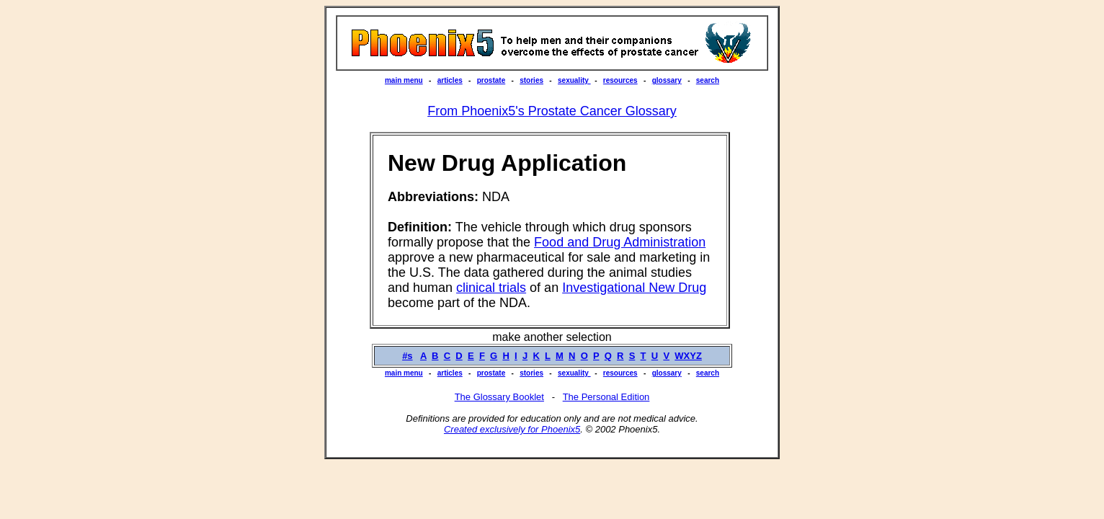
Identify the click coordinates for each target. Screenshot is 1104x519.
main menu (404, 80)
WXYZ (688, 355)
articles (450, 80)
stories (531, 80)
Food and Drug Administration (619, 242)
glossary (667, 80)
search (707, 80)
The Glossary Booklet (499, 396)
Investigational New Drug (634, 287)
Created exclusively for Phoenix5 (512, 429)
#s (407, 355)
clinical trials (491, 287)
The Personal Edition (606, 396)
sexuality (574, 80)
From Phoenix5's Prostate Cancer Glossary (552, 111)
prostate (491, 80)
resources (620, 80)
